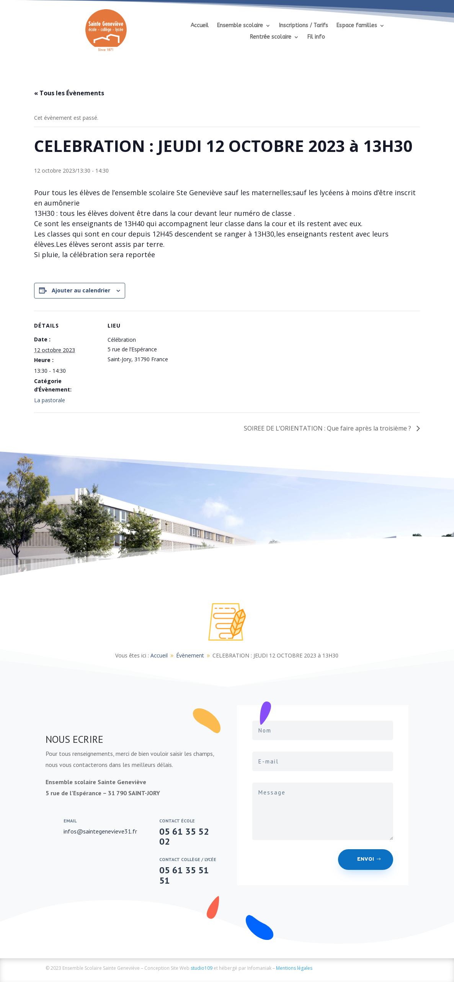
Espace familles (356, 26)
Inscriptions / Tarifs (303, 26)
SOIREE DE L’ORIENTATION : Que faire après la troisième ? (328, 428)
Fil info (316, 37)
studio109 (201, 968)
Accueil (200, 26)
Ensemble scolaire (240, 26)
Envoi (365, 859)
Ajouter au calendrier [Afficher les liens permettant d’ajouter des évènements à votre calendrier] (81, 290)
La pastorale (49, 400)
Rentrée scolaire (270, 37)
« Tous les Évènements (69, 93)
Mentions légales (294, 968)
